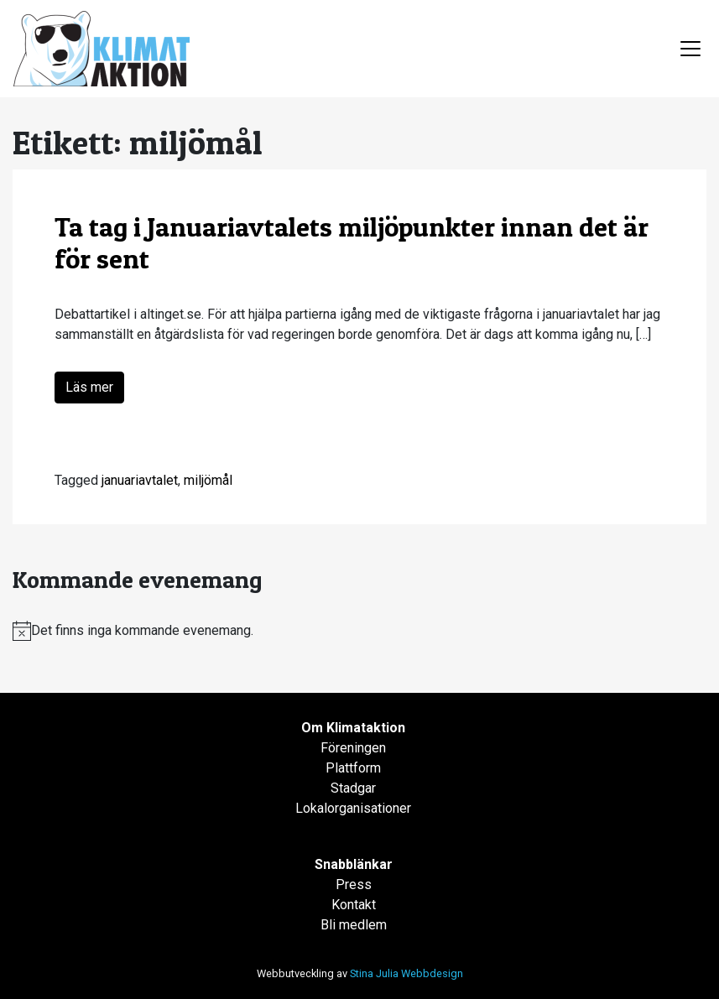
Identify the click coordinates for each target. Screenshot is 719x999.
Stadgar (353, 788)
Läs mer (89, 387)
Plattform (353, 768)
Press (354, 884)
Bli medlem (353, 925)
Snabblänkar (354, 864)
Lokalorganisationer (353, 808)
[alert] (359, 631)
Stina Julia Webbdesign (406, 973)
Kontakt (353, 905)
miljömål (208, 480)
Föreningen (353, 748)
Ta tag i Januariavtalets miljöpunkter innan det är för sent (352, 243)
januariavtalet (140, 480)
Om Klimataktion (353, 728)
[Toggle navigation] (690, 49)
